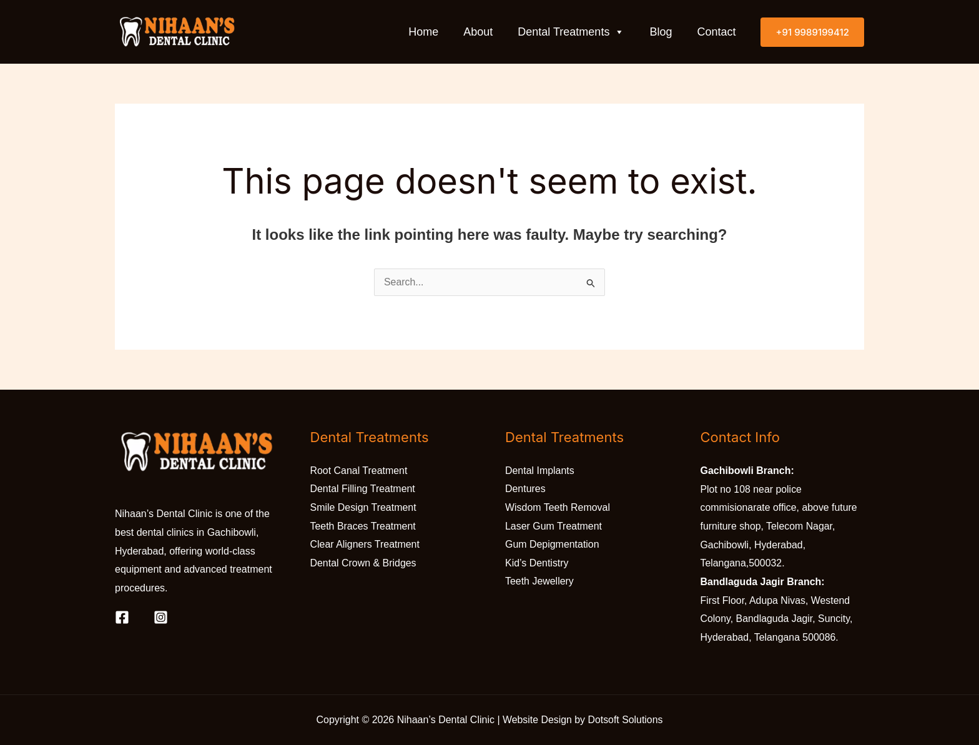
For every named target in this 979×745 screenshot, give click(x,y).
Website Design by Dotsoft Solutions (583, 719)
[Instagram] (161, 617)
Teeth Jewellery (539, 581)
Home (423, 32)
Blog (660, 32)
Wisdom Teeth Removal (558, 507)
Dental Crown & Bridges (363, 563)
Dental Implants (539, 470)
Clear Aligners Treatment (365, 545)
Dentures (525, 489)
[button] (812, 31)
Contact (716, 32)
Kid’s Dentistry (537, 563)
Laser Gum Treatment (554, 526)
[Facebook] (122, 617)
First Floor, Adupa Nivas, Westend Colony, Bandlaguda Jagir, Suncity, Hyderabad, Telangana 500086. (777, 619)
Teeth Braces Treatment (363, 526)
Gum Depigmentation (552, 545)
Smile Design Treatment (363, 507)
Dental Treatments (571, 31)
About (478, 32)
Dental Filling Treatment (363, 489)
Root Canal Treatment (359, 470)
